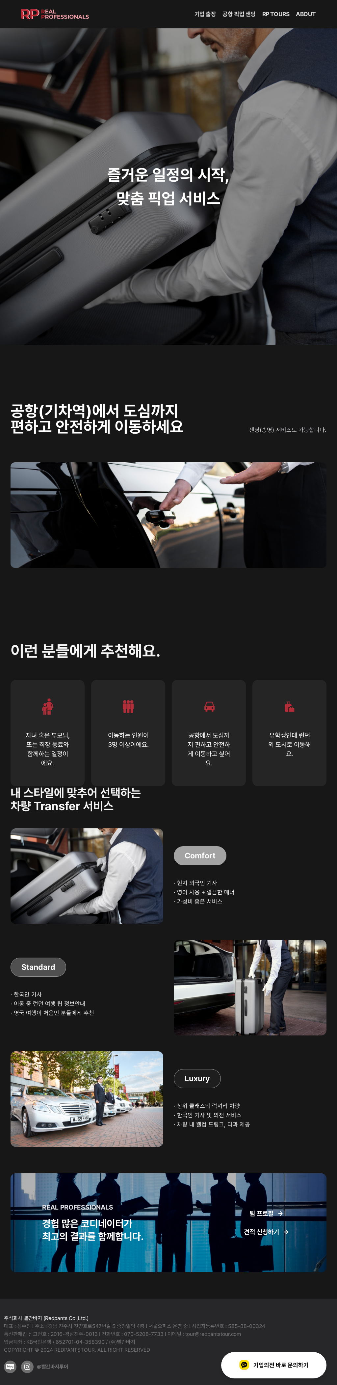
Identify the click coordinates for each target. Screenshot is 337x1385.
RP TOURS (275, 14)
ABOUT (306, 14)
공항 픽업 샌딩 (238, 14)
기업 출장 (205, 14)
